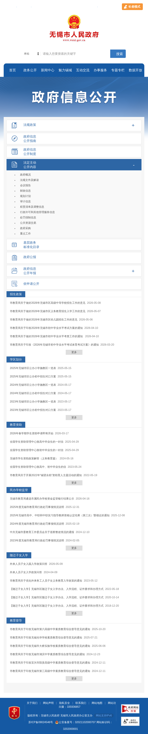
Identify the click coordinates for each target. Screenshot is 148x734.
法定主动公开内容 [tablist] (29, 165)
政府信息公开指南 (29, 139)
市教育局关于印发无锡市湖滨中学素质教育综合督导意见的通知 (47, 654)
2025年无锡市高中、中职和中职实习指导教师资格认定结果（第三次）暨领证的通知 (60, 515)
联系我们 (80, 703)
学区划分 (16, 359)
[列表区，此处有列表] (74, 487)
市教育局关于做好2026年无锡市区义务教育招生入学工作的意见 (47, 311)
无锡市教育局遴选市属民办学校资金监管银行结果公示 (42, 498)
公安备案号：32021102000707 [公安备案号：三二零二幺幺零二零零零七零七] (77, 722)
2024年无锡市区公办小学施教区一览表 (33, 384)
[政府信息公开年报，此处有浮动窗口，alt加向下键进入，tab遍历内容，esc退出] (74, 270)
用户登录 (40, 6)
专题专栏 (118, 70)
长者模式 (134, 6)
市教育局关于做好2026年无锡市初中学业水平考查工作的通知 (46, 336)
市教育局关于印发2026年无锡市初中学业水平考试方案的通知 (46, 328)
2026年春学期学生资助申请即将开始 (31, 433)
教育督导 (16, 620)
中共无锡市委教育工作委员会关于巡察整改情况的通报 (42, 532)
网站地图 (97, 703)
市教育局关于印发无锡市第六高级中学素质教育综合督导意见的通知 (50, 629)
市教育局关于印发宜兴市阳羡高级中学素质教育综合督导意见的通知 (50, 662)
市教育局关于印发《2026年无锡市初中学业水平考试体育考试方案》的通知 (54, 344)
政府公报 (29, 257)
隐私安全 (64, 703)
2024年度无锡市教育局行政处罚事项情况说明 (37, 523)
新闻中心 (47, 70)
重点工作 (25, 233)
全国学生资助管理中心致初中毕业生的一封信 (36, 450)
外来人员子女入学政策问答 (26, 572)
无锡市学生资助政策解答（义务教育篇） (34, 458)
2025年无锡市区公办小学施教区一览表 (33, 368)
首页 (12, 70)
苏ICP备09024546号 (40, 722)
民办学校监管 (19, 490)
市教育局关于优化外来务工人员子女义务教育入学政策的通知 (46, 580)
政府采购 (25, 228)
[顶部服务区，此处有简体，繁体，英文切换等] (74, 5)
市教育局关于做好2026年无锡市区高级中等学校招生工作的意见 (47, 302)
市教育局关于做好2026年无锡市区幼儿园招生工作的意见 (43, 319)
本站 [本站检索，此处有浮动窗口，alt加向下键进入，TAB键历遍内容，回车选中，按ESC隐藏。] (26, 53)
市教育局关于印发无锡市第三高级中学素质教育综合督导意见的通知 (50, 671)
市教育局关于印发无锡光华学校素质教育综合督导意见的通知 (46, 637)
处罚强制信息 (28, 217)
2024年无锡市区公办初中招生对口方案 (33, 393)
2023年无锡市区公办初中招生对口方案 (33, 410)
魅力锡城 (65, 70)
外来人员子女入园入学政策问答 (28, 563)
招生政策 (16, 294)
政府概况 (25, 174)
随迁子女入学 (19, 555)
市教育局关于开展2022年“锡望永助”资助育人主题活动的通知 (46, 475)
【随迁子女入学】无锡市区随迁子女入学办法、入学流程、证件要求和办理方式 (57, 589)
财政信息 (25, 190)
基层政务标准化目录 (31, 245)
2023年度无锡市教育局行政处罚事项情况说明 (37, 540)
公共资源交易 (28, 222)
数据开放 (135, 70)
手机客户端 (88, 6)
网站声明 (48, 703)
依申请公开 (31, 284)
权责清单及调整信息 (32, 206)
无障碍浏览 (110, 6)
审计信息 (25, 201)
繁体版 (10, 6)
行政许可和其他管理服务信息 (37, 212)
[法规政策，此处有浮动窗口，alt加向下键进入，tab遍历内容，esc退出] (74, 125)
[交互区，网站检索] (74, 54)
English (24, 6)
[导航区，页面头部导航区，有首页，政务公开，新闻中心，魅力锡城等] (74, 70)
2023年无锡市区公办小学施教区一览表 (33, 401)
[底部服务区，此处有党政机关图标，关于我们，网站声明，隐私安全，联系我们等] (74, 716)
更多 (74, 352)
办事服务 (100, 70)
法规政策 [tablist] (29, 125)
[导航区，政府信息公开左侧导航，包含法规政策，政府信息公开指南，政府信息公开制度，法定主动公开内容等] (74, 205)
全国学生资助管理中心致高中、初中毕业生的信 (38, 466)
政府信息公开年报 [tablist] (29, 271)
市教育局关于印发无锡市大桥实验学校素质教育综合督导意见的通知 (50, 645)
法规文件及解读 (29, 180)
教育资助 (16, 424)
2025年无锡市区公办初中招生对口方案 (33, 376)
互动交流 (82, 70)
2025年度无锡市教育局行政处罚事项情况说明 (37, 507)
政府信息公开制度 (29, 152)
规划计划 (25, 196)
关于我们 (32, 703)
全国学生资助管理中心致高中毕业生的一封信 (36, 441)
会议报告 (25, 185)
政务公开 (30, 70)
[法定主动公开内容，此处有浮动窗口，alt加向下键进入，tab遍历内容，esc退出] (74, 198)
